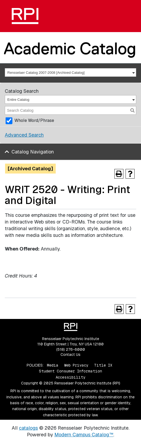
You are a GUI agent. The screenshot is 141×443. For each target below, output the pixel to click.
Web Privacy (76, 365)
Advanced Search (24, 135)
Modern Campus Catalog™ (83, 435)
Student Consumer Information (70, 371)
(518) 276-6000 (70, 349)
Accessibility (70, 377)
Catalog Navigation (32, 152)
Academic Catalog (70, 48)
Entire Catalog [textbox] (18, 100)
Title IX (103, 365)
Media (52, 365)
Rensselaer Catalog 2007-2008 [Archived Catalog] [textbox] (46, 73)
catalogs (28, 428)
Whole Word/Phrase (34, 120)
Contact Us (70, 354)
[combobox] (70, 72)
